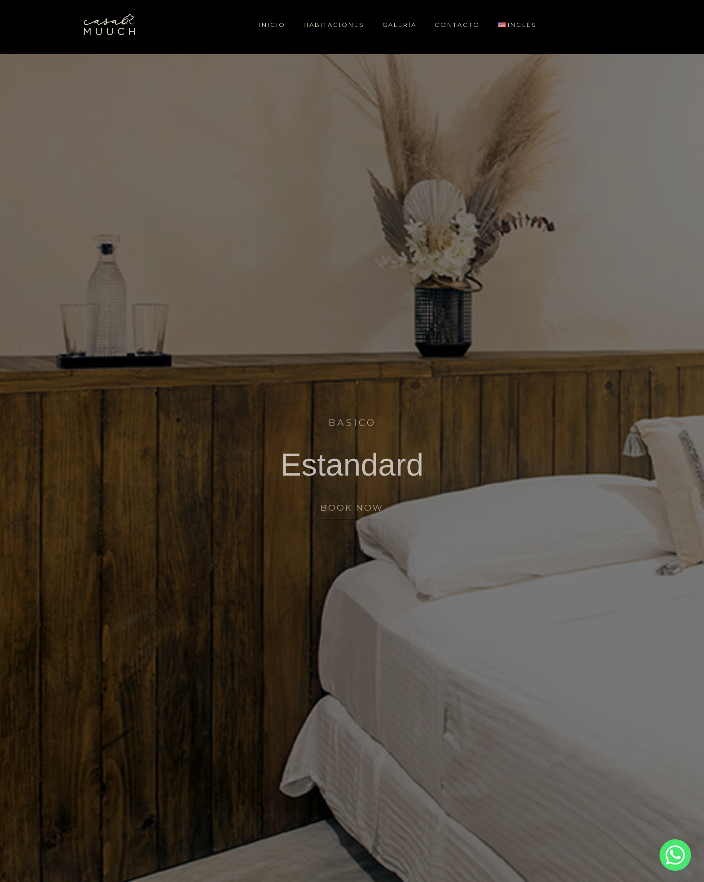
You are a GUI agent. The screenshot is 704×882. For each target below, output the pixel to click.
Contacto (457, 24)
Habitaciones (334, 24)
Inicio (272, 24)
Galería (400, 24)
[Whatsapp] (675, 855)
